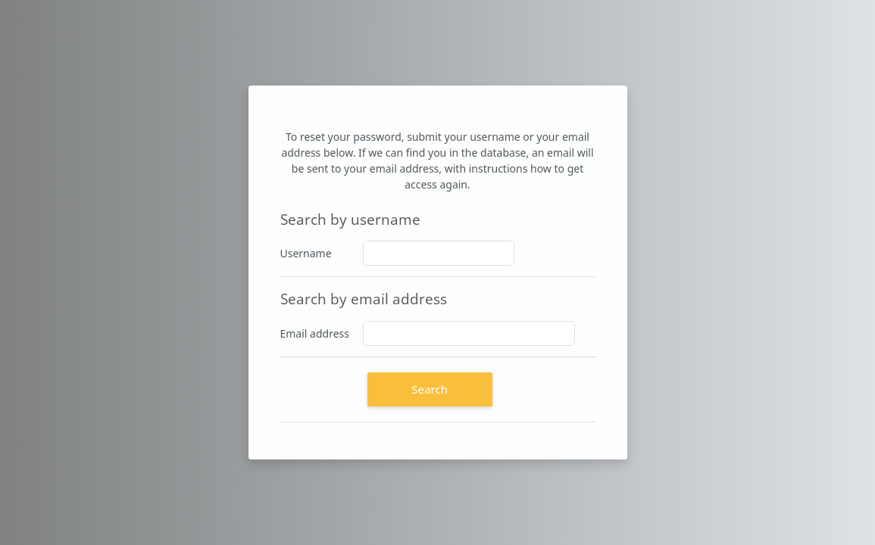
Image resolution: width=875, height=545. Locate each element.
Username (306, 253)
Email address (314, 333)
